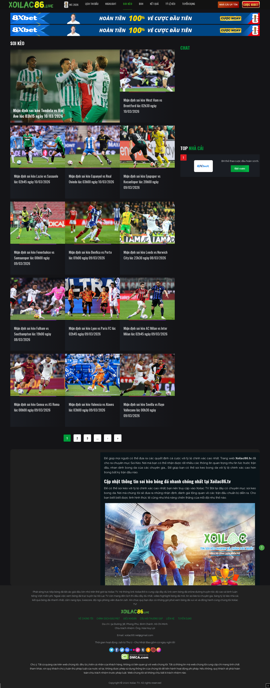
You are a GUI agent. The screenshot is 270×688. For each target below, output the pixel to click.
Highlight (110, 4)
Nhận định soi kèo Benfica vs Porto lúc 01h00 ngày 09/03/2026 (90, 255)
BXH (141, 4)
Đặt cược (240, 168)
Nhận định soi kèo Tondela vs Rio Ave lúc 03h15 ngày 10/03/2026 (38, 113)
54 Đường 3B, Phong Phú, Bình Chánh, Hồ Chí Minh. (139, 624)
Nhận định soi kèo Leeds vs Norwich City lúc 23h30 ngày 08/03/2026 (145, 255)
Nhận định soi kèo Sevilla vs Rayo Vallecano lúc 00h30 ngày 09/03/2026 (144, 410)
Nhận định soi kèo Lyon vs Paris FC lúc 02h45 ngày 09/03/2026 (92, 331)
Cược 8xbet (250, 4)
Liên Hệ (170, 618)
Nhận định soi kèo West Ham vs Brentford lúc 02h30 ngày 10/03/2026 (143, 106)
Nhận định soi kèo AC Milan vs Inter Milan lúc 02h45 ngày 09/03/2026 (145, 331)
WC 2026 (71, 4)
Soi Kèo (127, 4)
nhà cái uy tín (228, 4)
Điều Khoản (129, 618)
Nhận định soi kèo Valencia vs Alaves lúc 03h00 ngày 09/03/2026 (91, 407)
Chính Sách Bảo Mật (108, 618)
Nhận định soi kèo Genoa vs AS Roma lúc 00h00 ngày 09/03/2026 (36, 407)
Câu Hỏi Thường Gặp (151, 618)
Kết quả (154, 4)
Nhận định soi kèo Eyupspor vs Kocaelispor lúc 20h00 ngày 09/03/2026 (142, 182)
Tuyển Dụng (188, 4)
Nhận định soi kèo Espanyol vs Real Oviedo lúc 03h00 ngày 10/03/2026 (91, 179)
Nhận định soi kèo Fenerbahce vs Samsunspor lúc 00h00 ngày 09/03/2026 (34, 258)
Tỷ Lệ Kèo (170, 4)
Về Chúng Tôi (85, 618)
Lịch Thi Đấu (91, 4)
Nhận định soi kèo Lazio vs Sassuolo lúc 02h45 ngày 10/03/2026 (36, 179)
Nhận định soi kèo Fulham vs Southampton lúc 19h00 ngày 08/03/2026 (32, 334)
